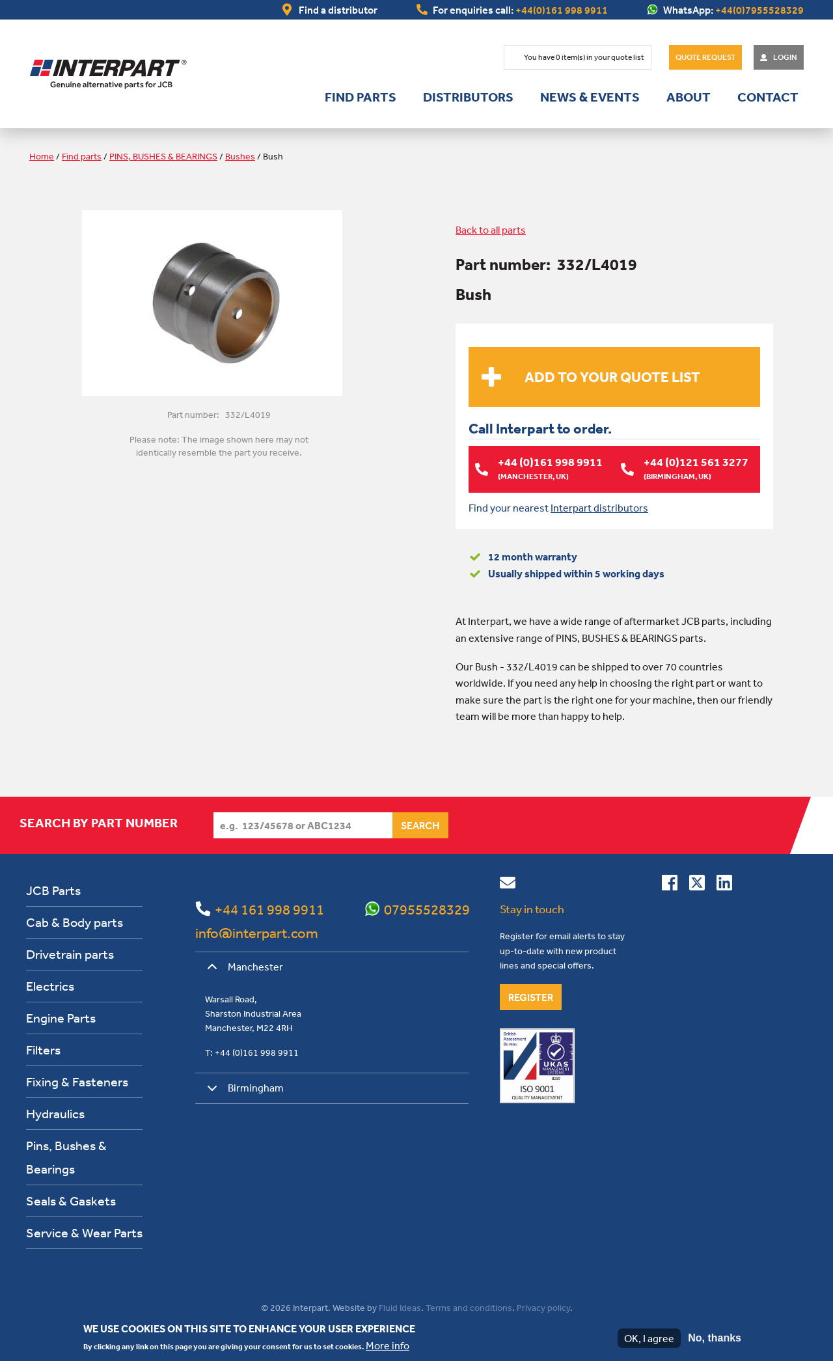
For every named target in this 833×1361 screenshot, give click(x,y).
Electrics (50, 985)
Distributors (468, 97)
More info (387, 1345)
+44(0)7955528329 (759, 9)
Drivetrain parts (70, 953)
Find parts (360, 97)
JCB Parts (53, 890)
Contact (768, 97)
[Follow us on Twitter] (697, 885)
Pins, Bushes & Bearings (66, 1157)
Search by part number (99, 823)
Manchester (242, 971)
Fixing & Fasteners (77, 1081)
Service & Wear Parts (84, 1232)
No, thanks (714, 1337)
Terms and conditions (469, 1307)
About (688, 97)
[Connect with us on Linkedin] (724, 885)
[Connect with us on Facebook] (669, 885)
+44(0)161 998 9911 (561, 9)
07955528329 (427, 909)
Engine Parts (61, 1017)
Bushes (240, 156)
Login (785, 57)
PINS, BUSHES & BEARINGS (163, 156)
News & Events (590, 97)
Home (41, 156)
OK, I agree (649, 1338)
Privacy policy (543, 1307)
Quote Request (705, 57)
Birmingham (243, 1092)
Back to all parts (491, 229)
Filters (43, 1049)
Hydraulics (55, 1113)
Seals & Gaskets (71, 1200)
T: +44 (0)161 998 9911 (252, 1052)
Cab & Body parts (74, 921)
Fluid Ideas (400, 1307)
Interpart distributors (599, 507)
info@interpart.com (256, 932)
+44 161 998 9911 (269, 909)
